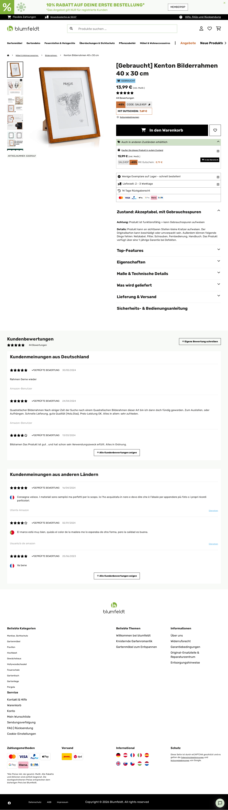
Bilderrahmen (58, 55)
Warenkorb (14, 705)
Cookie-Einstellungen (21, 734)
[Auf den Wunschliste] (215, 130)
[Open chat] (220, 803)
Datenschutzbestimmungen (194, 757)
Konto (11, 711)
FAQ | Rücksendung (20, 728)
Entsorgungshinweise (185, 662)
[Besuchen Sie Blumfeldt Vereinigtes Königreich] (118, 764)
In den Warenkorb (162, 130)
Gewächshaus (16, 658)
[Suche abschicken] (71, 29)
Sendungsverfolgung (21, 722)
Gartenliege (15, 681)
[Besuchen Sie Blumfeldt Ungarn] (140, 764)
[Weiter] (225, 43)
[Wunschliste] (210, 28)
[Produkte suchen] (122, 28)
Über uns (177, 635)
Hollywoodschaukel (20, 664)
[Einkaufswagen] (218, 28)
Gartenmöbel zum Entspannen (136, 647)
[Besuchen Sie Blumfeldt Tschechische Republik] (132, 764)
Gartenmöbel (15, 641)
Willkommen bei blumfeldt (133, 635)
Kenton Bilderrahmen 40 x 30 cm (89, 55)
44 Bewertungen (125, 98)
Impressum (70, 802)
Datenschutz (37, 802)
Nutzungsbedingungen (182, 760)
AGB (54, 802)
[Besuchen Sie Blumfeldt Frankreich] (132, 755)
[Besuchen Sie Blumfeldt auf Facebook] (9, 803)
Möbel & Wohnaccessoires (30, 55)
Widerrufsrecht (181, 641)
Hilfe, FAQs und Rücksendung (203, 17)
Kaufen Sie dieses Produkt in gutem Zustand (148, 150)
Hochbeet (13, 652)
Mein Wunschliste (18, 717)
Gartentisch (15, 675)
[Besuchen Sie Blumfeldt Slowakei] (125, 764)
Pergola (12, 687)
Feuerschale (15, 670)
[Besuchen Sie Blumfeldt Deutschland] (118, 755)
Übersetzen (211, 512)
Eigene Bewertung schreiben (193, 342)
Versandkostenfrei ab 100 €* (67, 17)
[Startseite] (11, 55)
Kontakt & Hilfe (17, 699)
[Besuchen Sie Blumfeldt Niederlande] (147, 764)
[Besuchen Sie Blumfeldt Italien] (140, 755)
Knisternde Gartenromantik (134, 641)
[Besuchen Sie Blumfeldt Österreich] (125, 755)
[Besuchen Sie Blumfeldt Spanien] (147, 755)
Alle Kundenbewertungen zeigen (118, 452)
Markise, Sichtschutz (21, 635)
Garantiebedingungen (185, 647)
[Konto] (201, 28)
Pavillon (12, 647)
